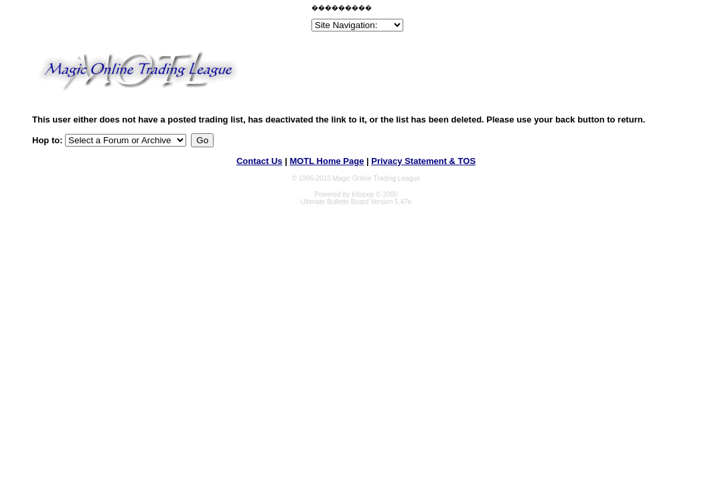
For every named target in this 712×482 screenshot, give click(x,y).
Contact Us (259, 161)
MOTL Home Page (326, 161)
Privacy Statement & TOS (423, 161)
